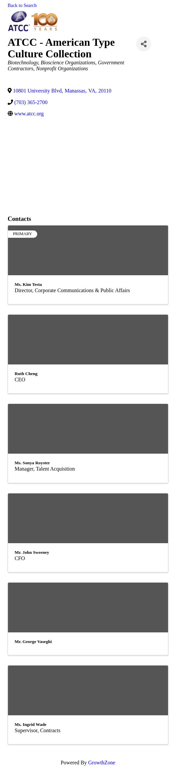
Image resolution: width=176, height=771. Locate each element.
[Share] (143, 43)
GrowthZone (101, 762)
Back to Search (22, 5)
